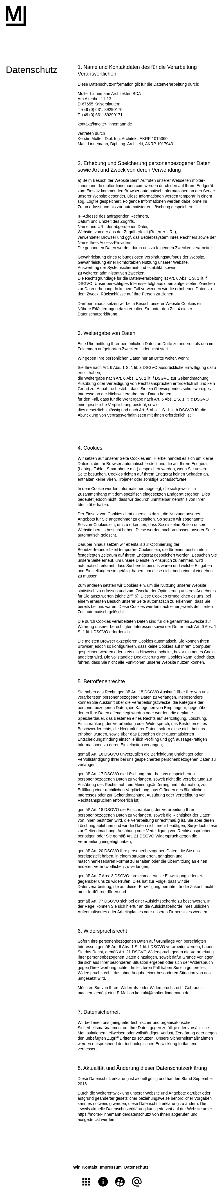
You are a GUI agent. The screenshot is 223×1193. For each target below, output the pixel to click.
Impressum (111, 1167)
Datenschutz (136, 1167)
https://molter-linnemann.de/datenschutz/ (114, 1114)
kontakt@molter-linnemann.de (105, 124)
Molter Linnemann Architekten (16, 16)
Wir (76, 1167)
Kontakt (89, 1167)
